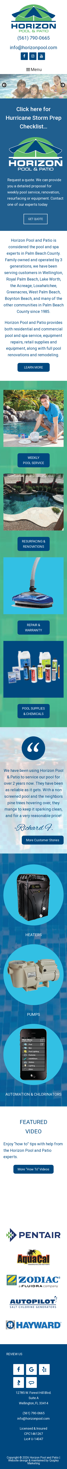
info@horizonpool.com (33, 47)
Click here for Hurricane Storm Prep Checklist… (33, 118)
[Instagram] (32, 56)
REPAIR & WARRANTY (33, 627)
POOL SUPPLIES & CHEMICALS (33, 711)
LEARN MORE (33, 367)
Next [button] (62, 85)
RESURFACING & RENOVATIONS (33, 543)
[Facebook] (24, 56)
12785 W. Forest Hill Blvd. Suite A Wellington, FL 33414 (33, 1398)
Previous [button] (4, 85)
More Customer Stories (42, 840)
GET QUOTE (35, 219)
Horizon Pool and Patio (34, 18)
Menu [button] (36, 69)
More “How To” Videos (33, 1169)
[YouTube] (41, 56)
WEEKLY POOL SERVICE (33, 460)
